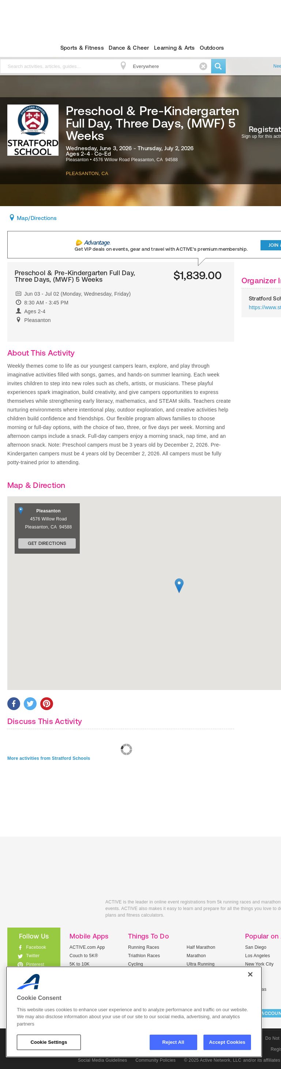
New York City (259, 964)
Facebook (36, 947)
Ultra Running (201, 964)
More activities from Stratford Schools (48, 758)
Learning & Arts (174, 48)
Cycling (135, 964)
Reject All (173, 1042)
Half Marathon (201, 947)
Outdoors (212, 48)
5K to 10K (80, 964)
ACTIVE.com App (87, 947)
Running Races (143, 947)
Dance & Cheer (129, 48)
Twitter (33, 955)
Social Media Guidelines (102, 1060)
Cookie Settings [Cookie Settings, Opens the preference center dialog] (48, 1042)
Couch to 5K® (84, 955)
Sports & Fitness (82, 48)
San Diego (255, 947)
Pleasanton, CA (87, 173)
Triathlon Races (144, 955)
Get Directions (47, 543)
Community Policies (155, 1060)
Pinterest (35, 964)
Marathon (196, 955)
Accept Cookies (227, 1042)
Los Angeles (257, 955)
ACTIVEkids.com (50, 910)
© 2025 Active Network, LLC (212, 1060)
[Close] (250, 974)
